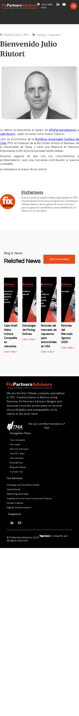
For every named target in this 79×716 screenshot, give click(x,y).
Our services (17, 458)
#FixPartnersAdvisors (62, 130)
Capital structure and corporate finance (29, 498)
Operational (13, 489)
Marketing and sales (18, 493)
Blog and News (18, 467)
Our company (17, 440)
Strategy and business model (23, 484)
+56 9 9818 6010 (46, 6)
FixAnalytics (16, 462)
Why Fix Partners (19, 449)
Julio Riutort (8, 134)
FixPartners (32, 192)
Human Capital (15, 503)
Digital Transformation (19, 507)
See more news (59, 259)
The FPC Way (17, 453)
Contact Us (16, 471)
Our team (15, 444)
